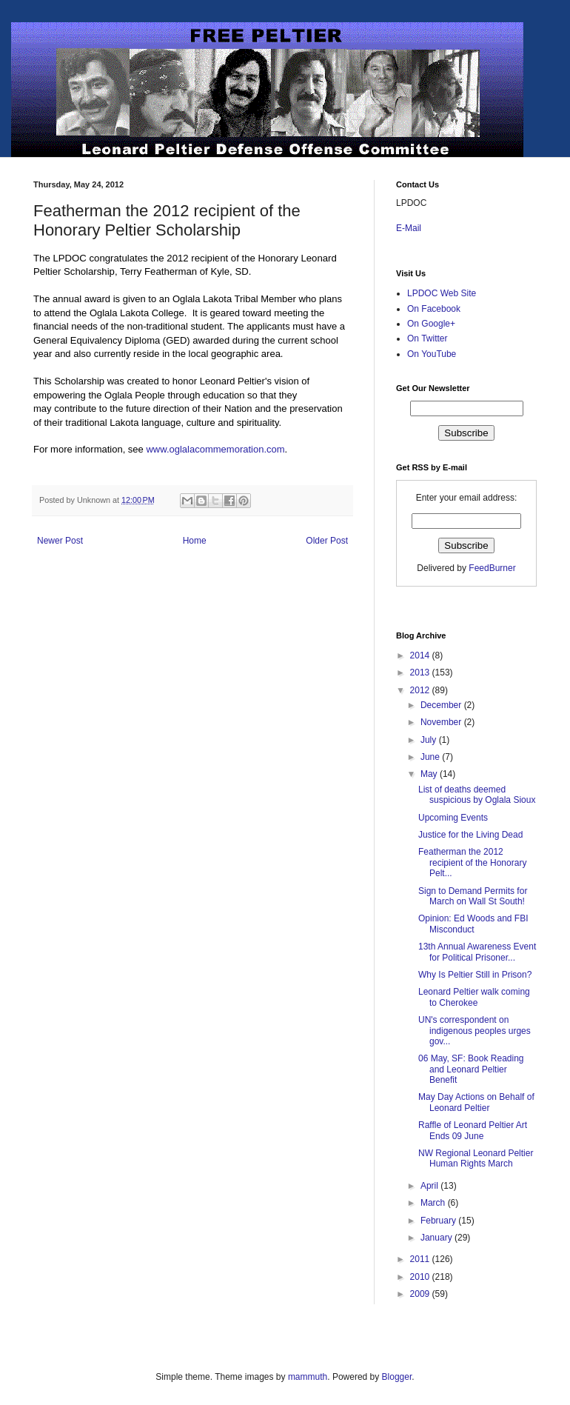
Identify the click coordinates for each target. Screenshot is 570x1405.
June (431, 757)
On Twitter (427, 338)
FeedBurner (492, 568)
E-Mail (408, 228)
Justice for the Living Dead (470, 835)
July (429, 740)
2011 (421, 1259)
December (442, 705)
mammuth (307, 1377)
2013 (421, 672)
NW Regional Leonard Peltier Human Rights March (475, 1158)
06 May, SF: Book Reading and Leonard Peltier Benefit (471, 1069)
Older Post (327, 540)
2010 (421, 1277)
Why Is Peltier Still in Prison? (475, 975)
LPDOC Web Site (441, 293)
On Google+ (431, 323)
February (439, 1220)
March (434, 1203)
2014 (421, 655)
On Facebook (433, 309)
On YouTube (431, 354)
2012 (421, 690)
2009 (421, 1294)
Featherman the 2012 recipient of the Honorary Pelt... (472, 862)
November (442, 722)
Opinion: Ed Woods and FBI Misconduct (473, 923)
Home (195, 540)
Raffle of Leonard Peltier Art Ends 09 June (472, 1130)
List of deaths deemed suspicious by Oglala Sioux (476, 794)
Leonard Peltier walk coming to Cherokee (474, 997)
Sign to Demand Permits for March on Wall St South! (472, 896)
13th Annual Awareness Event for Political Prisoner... (477, 951)
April (430, 1186)
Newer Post (60, 540)
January (437, 1237)
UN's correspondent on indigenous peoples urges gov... (474, 1031)
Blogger (397, 1377)
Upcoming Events (453, 817)
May (430, 774)
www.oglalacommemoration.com (215, 449)
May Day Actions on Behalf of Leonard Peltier (476, 1102)
